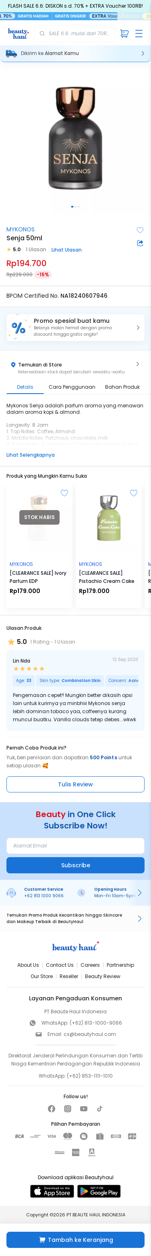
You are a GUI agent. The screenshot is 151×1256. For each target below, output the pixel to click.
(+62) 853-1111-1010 (90, 1075)
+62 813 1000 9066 (44, 896)
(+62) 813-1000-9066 (96, 1022)
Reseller (69, 976)
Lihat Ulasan (67, 249)
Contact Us (60, 965)
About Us (28, 965)
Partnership (120, 965)
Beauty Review (102, 976)
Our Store (42, 976)
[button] (75, 327)
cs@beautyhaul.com (90, 1034)
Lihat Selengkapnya (30, 454)
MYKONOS (20, 229)
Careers (90, 965)
